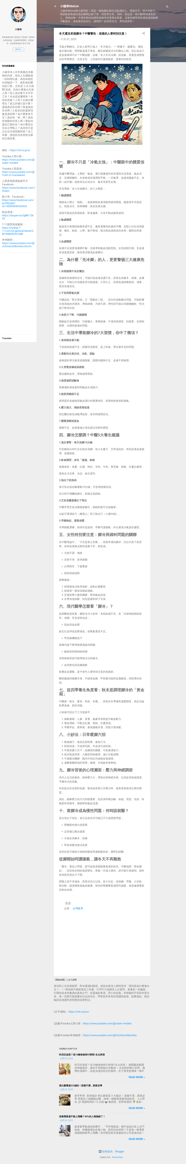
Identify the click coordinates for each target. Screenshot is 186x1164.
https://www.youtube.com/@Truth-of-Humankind (18, 173)
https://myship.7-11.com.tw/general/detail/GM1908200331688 (17, 231)
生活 (68, 903)
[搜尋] (167, 7)
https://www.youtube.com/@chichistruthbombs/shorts (18, 245)
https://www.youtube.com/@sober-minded (107, 1023)
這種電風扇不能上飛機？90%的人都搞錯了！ (82, 1116)
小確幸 (18, 29)
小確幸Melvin (69, 6)
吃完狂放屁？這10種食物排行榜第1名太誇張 (82, 1054)
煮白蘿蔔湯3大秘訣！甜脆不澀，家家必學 (80, 1085)
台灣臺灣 (78, 908)
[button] (143, 33)
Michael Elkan (117, 1157)
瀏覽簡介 (18, 49)
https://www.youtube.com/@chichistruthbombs (110, 1035)
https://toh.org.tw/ (79, 1011)
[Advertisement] (160, 66)
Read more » (137, 1077)
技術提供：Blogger (111, 1151)
